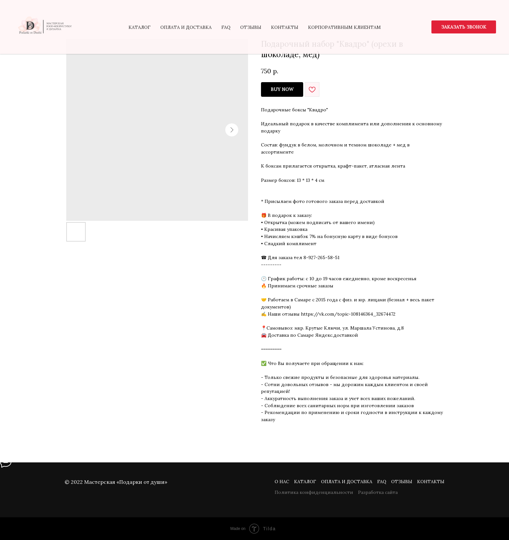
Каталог (305, 481)
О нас (282, 481)
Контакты (430, 481)
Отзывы (401, 481)
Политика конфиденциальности (314, 492)
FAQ (381, 481)
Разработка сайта (378, 492)
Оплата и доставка (346, 481)
